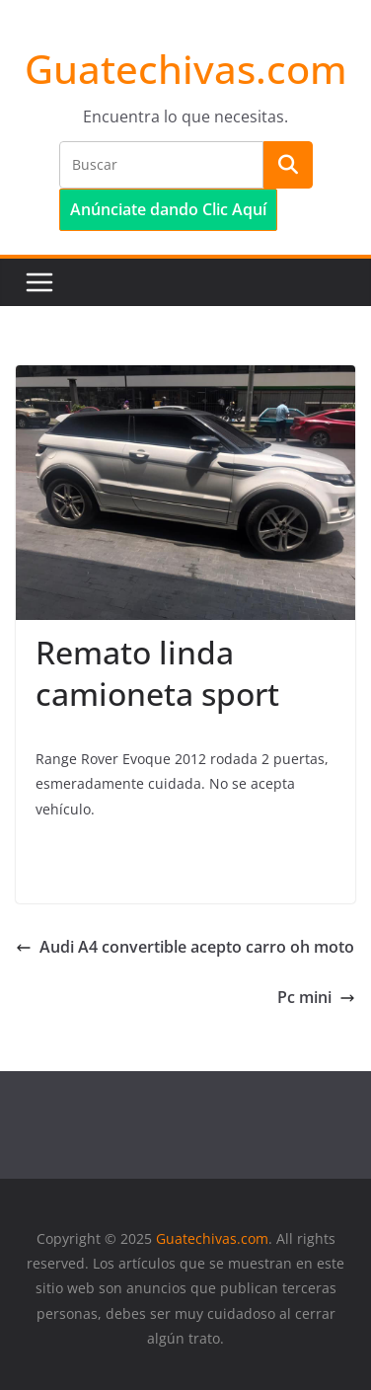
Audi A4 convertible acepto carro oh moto (185, 947)
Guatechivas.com (186, 68)
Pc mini (316, 997)
